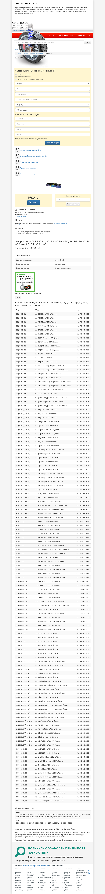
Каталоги (50, 35)
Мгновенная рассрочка (60, 223)
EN (89, 872)
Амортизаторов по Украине (36, 866)
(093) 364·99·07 (58, 861)
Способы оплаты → (21, 225)
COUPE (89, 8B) (37, 305)
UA (89, 873)
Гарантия (81, 35)
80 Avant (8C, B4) (56, 303)
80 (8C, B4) (45, 303)
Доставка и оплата (65, 35)
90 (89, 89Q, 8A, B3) (81, 303)
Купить (33, 202)
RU (89, 870)
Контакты (84, 40)
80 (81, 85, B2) (20, 303)
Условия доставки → (21, 216)
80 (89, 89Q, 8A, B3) (33, 303)
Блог (17, 49)
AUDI (18, 297)
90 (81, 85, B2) (68, 303)
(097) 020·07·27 (44, 861)
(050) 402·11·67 (31, 861)
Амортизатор (25, 3)
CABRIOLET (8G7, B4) (23, 305)
